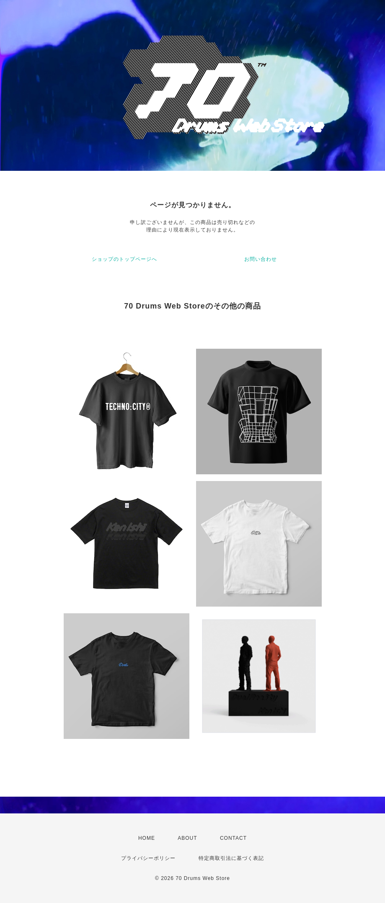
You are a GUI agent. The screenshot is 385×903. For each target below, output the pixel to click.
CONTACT (233, 838)
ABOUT (187, 838)
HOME (146, 838)
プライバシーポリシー (148, 858)
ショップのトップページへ (124, 259)
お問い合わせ (260, 259)
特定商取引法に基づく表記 (231, 858)
